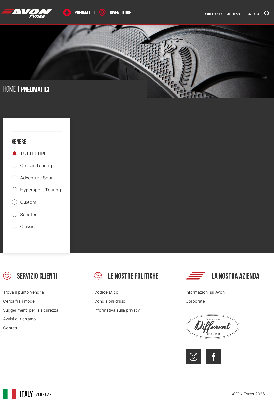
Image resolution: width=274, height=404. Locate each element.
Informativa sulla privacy (117, 310)
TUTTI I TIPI (32, 153)
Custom (28, 202)
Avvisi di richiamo (19, 319)
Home (9, 90)
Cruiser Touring (36, 165)
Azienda (253, 14)
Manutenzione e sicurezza (222, 14)
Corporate (195, 301)
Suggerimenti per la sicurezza (30, 310)
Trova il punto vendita (23, 292)
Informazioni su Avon (205, 292)
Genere (19, 141)
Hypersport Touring (40, 189)
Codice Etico (106, 292)
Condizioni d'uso (109, 301)
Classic (27, 226)
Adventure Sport (37, 177)
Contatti (10, 327)
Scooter (28, 214)
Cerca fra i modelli (20, 301)
